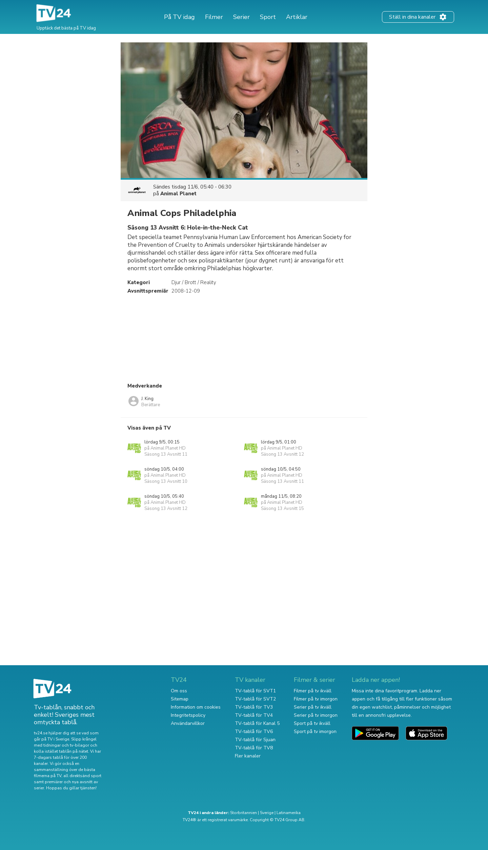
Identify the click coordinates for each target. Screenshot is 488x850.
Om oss (179, 691)
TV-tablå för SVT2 (255, 699)
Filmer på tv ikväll (312, 691)
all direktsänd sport (82, 775)
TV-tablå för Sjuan (255, 739)
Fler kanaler (248, 756)
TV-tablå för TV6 (254, 731)
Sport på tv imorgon (315, 731)
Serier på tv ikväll (312, 707)
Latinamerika (289, 812)
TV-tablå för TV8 (254, 748)
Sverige (266, 812)
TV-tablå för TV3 (254, 707)
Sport (268, 17)
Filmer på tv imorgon (316, 699)
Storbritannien (243, 812)
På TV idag (179, 17)
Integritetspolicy (188, 715)
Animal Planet (178, 193)
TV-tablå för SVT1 (255, 691)
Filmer (214, 17)
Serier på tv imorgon (316, 715)
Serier (241, 17)
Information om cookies (196, 707)
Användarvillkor (188, 723)
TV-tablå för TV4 (254, 715)
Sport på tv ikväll (312, 723)
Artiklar (296, 17)
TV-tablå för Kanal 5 (257, 723)
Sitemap (179, 699)
